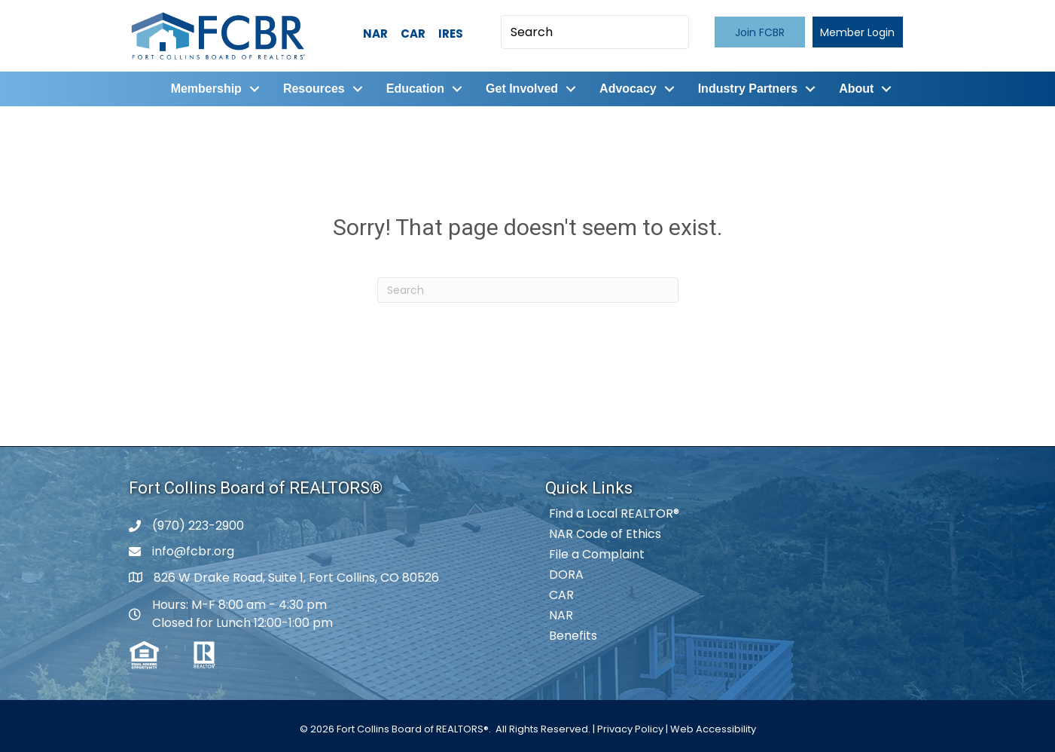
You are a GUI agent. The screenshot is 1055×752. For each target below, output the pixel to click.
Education (415, 88)
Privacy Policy (630, 729)
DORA (566, 574)
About (856, 88)
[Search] (527, 290)
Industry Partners (747, 88)
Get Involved (522, 88)
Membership (206, 88)
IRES (450, 33)
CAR (413, 33)
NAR (375, 33)
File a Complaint (597, 554)
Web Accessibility (713, 729)
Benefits (573, 635)
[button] (760, 32)
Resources (314, 88)
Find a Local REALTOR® (614, 513)
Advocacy (628, 88)
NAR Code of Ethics (605, 534)
